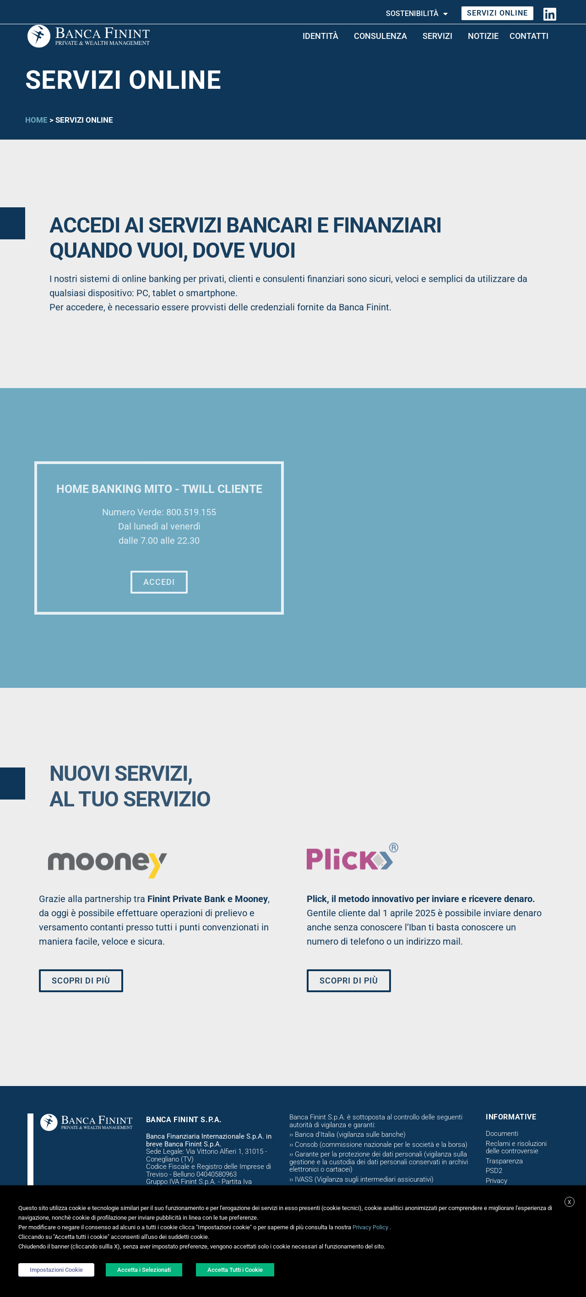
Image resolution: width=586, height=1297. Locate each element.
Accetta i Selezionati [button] (144, 1269)
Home (36, 119)
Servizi (440, 35)
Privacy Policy (370, 1227)
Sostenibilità (417, 13)
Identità (323, 35)
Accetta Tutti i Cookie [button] (235, 1269)
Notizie (483, 35)
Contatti (531, 35)
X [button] (569, 1202)
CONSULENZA (383, 35)
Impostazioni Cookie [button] (56, 1269)
